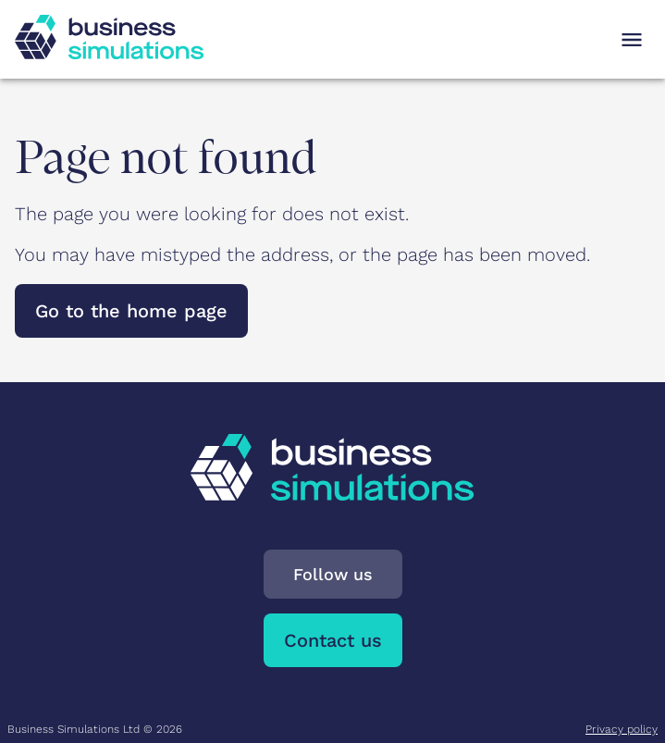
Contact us (333, 640)
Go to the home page (131, 311)
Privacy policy (621, 729)
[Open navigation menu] (631, 39)
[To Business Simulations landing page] (109, 53)
